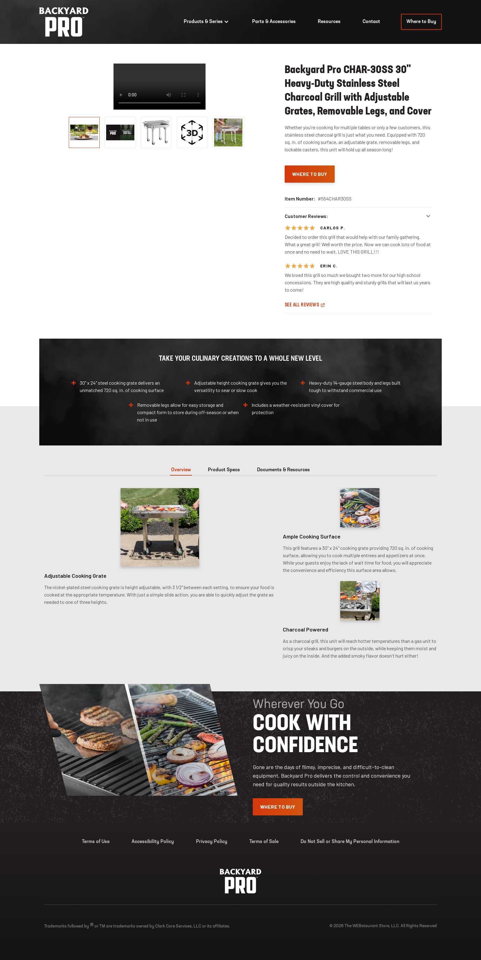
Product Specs (224, 470)
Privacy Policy (211, 841)
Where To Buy (309, 174)
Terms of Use (96, 841)
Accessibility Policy (153, 841)
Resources (329, 21)
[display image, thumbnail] (192, 132)
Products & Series (207, 21)
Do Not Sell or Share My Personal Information (350, 841)
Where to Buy (421, 21)
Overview (181, 470)
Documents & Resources (283, 470)
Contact (371, 21)
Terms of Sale (264, 841)
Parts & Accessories (274, 21)
